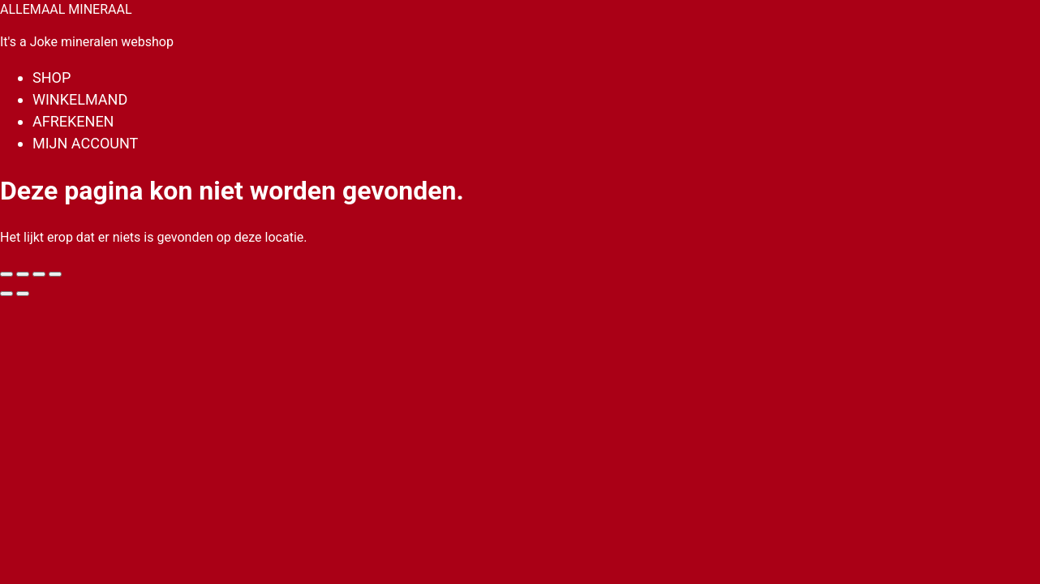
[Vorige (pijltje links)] (6, 293)
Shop (51, 77)
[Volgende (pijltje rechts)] (22, 293)
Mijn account (85, 143)
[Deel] (38, 274)
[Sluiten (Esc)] (55, 274)
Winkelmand (79, 99)
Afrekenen (73, 121)
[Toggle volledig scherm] (22, 274)
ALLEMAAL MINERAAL (66, 9)
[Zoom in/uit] (6, 274)
